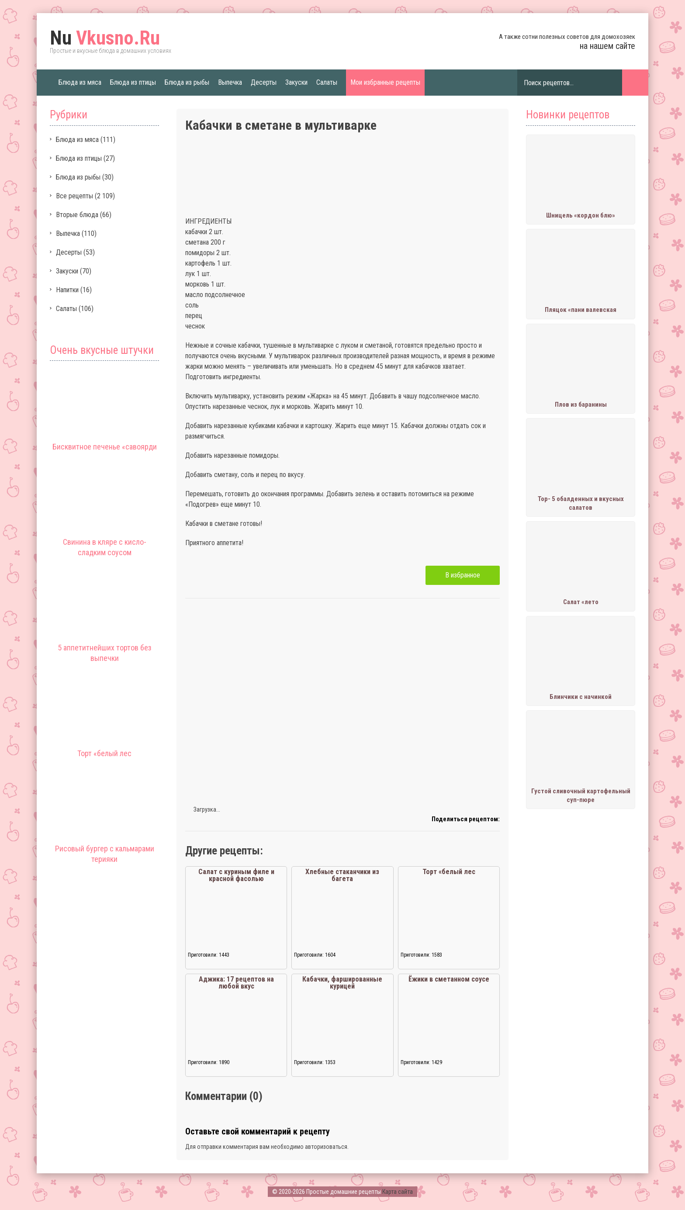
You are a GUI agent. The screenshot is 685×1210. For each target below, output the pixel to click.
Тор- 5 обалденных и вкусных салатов (581, 503)
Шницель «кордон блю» (580, 215)
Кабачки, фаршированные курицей (342, 982)
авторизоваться (326, 1146)
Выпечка (230, 82)
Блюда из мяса (80, 82)
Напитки (67, 290)
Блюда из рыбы (187, 82)
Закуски (296, 82)
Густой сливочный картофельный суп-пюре (580, 795)
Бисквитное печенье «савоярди (104, 446)
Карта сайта (397, 1191)
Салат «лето (581, 602)
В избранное (462, 575)
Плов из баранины (581, 404)
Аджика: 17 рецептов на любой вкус (236, 982)
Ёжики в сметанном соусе (448, 979)
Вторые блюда (77, 215)
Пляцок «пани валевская (580, 310)
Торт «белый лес (104, 753)
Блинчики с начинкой (581, 697)
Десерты (264, 82)
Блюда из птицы (133, 82)
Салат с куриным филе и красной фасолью (236, 875)
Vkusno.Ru (105, 38)
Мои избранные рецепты (385, 82)
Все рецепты (74, 196)
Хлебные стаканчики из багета (342, 875)
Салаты (326, 82)
